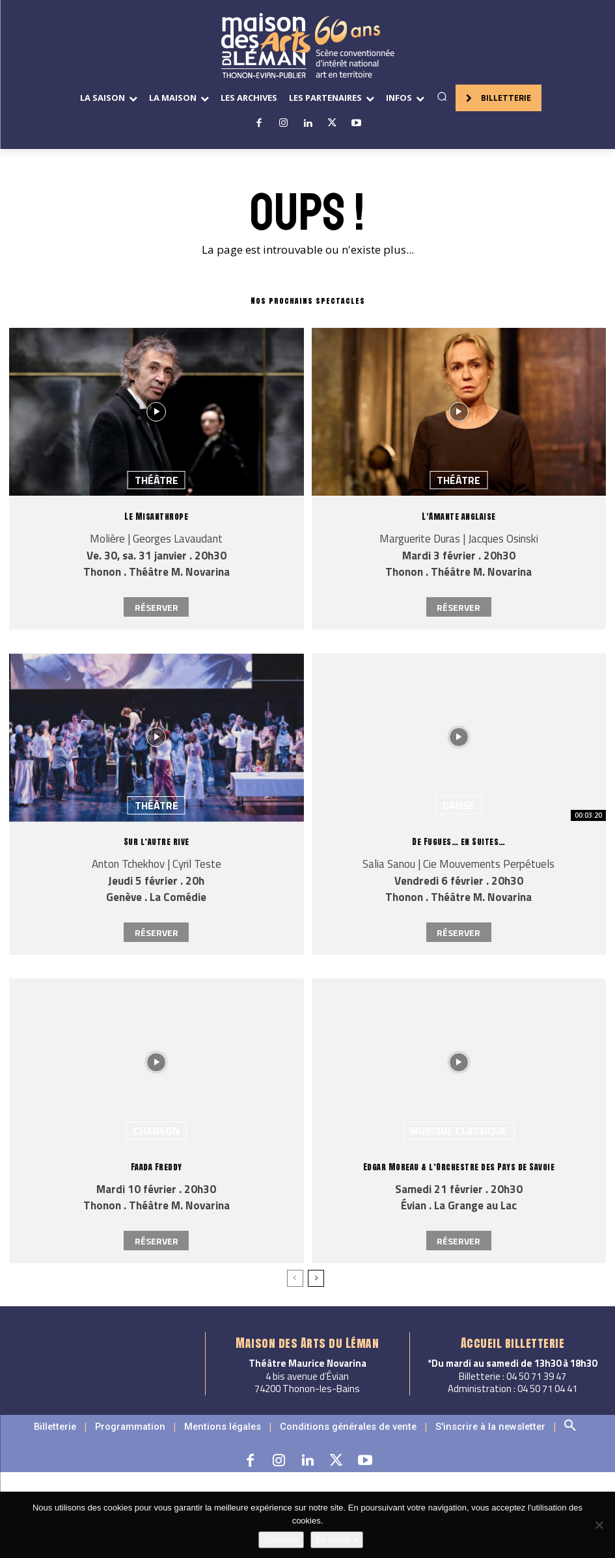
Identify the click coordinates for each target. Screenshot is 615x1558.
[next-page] (316, 1278)
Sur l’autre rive (156, 841)
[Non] (598, 1524)
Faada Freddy (156, 1167)
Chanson (156, 1130)
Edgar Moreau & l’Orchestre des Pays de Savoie (459, 1167)
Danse (458, 805)
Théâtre (156, 480)
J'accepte (281, 1539)
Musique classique (458, 1130)
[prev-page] (295, 1278)
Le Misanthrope (156, 516)
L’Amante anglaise (459, 516)
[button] (442, 96)
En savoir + (337, 1539)
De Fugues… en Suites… (459, 841)
